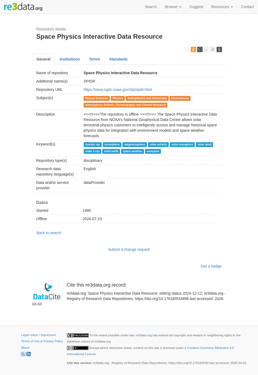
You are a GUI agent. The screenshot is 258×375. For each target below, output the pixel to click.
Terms (94, 59)
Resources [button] (222, 7)
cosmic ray (92, 144)
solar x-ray (92, 151)
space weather (132, 151)
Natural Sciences (96, 98)
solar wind (204, 144)
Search (151, 7)
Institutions (70, 59)
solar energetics (182, 144)
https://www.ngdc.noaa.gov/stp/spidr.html (118, 89)
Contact (247, 7)
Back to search (49, 233)
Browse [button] (173, 7)
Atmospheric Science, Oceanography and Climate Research (125, 104)
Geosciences (180, 98)
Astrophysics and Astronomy (147, 98)
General (44, 59)
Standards (118, 59)
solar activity (158, 144)
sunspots (153, 151)
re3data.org (144, 335)
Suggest (196, 7)
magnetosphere (134, 144)
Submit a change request (129, 249)
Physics (117, 98)
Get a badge (211, 266)
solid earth (111, 151)
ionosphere (112, 144)
